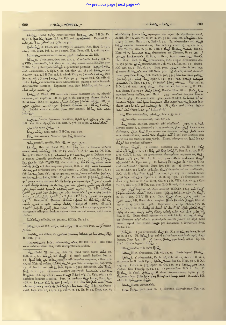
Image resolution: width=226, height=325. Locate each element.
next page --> (129, 4)
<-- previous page (100, 4)
